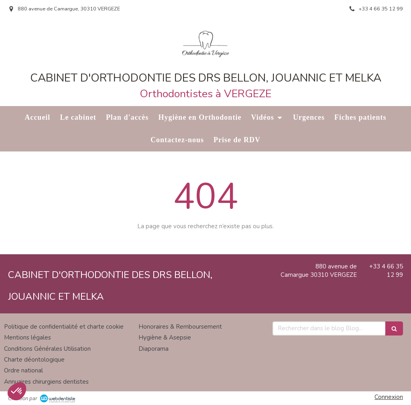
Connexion (388, 397)
